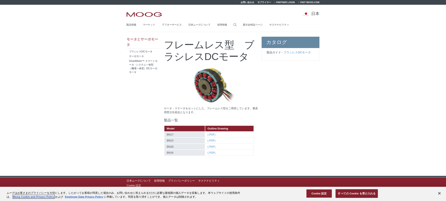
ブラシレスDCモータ (297, 52)
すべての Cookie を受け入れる (357, 193)
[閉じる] (439, 193)
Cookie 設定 (134, 185)
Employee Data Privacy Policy (84, 196)
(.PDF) (211, 134)
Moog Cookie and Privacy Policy (33, 196)
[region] (223, 194)
